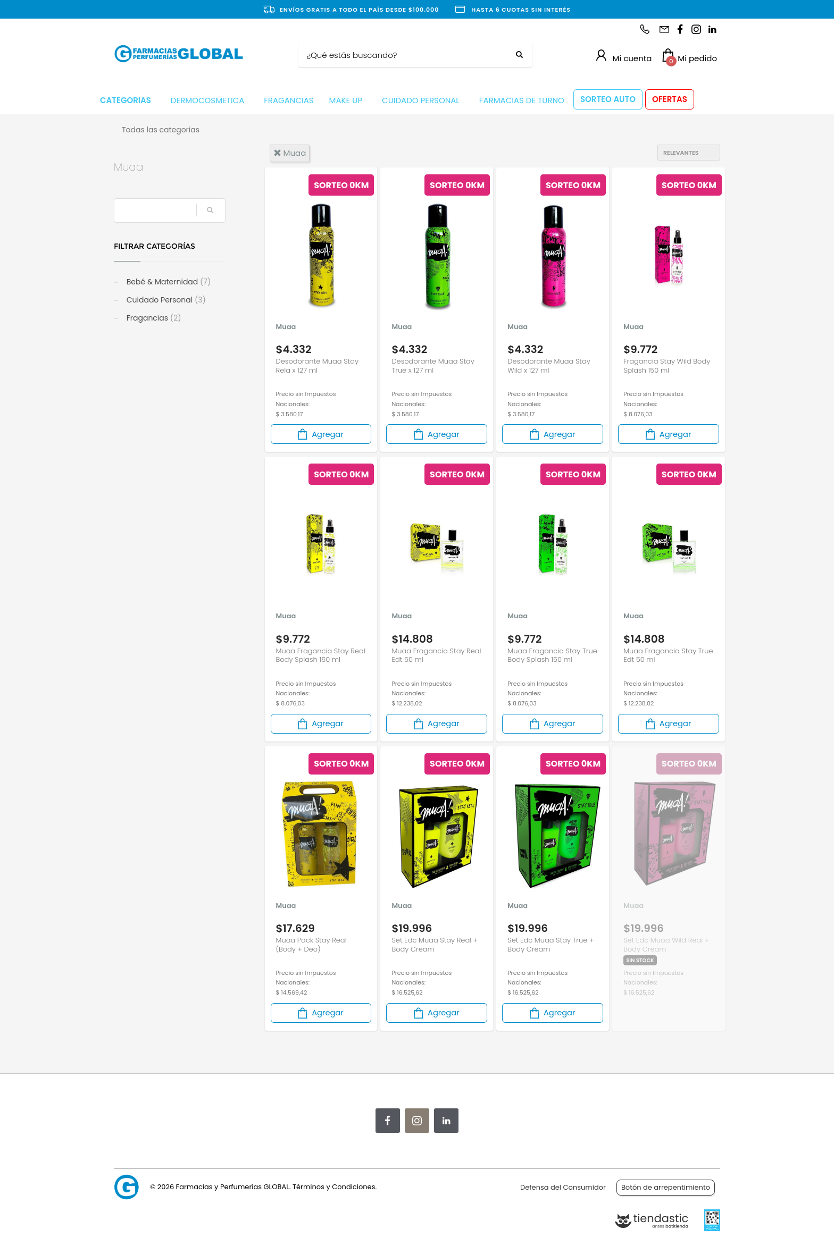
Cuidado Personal (165, 299)
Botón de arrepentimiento (665, 1187)
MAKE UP (346, 100)
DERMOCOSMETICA (207, 100)
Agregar (320, 434)
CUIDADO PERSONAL (421, 100)
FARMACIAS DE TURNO (521, 100)
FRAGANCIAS (288, 100)
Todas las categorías (160, 129)
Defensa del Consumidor (563, 1187)
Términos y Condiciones (334, 1187)
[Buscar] (407, 55)
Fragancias (152, 318)
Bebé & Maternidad (167, 281)
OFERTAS (669, 99)
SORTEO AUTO (608, 99)
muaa (289, 152)
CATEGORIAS (125, 100)
